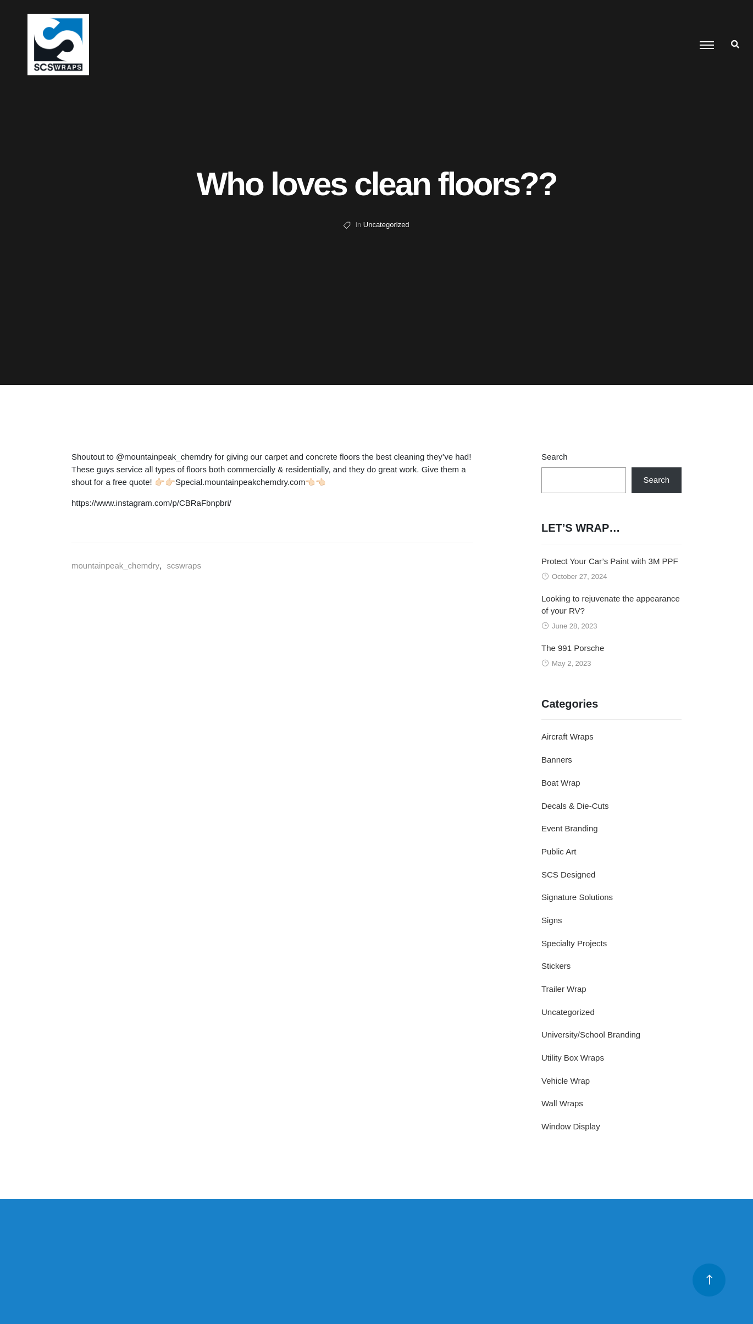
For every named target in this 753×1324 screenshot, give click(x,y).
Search (554, 456)
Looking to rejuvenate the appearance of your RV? (610, 605)
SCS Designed (568, 874)
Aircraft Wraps (567, 736)
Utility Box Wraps (572, 1057)
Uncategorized (386, 224)
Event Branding (569, 828)
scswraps (184, 565)
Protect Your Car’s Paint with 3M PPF (609, 561)
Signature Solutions (577, 897)
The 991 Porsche (572, 648)
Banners (556, 759)
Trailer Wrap (563, 989)
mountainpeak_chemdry (115, 565)
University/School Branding (590, 1034)
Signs (551, 920)
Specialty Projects (574, 943)
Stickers (556, 965)
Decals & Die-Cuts (575, 805)
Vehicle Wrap (565, 1080)
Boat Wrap (560, 782)
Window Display (570, 1126)
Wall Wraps (562, 1103)
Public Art (558, 851)
